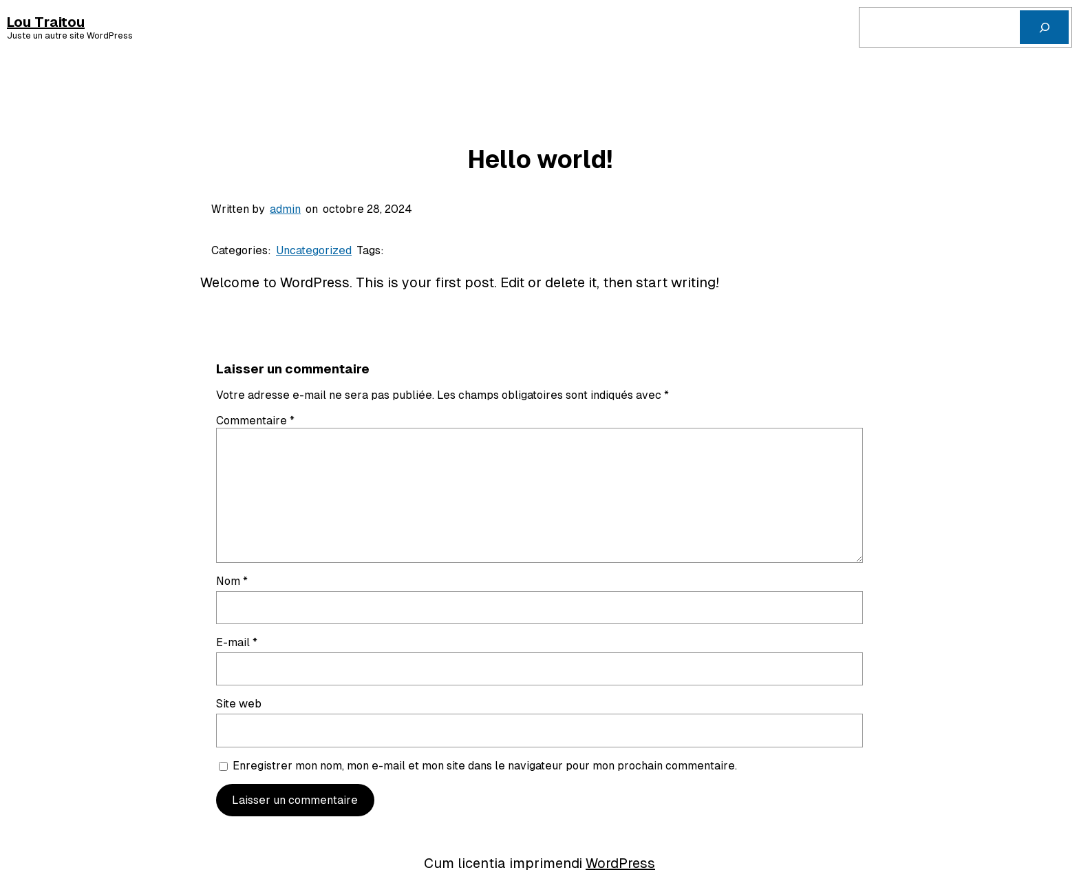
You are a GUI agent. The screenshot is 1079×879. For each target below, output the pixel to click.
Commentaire (255, 420)
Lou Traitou (46, 22)
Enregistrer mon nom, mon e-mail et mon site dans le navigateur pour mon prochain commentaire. (485, 765)
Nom (232, 581)
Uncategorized (314, 250)
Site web (238, 703)
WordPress (620, 863)
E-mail (236, 642)
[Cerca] (1044, 27)
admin (285, 209)
